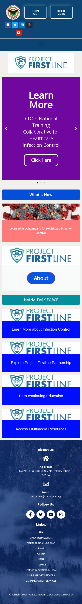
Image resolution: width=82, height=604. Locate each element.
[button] (41, 44)
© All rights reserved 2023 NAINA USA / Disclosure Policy (41, 594)
